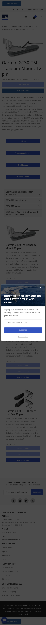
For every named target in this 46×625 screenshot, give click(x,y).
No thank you (23, 337)
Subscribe (23, 330)
